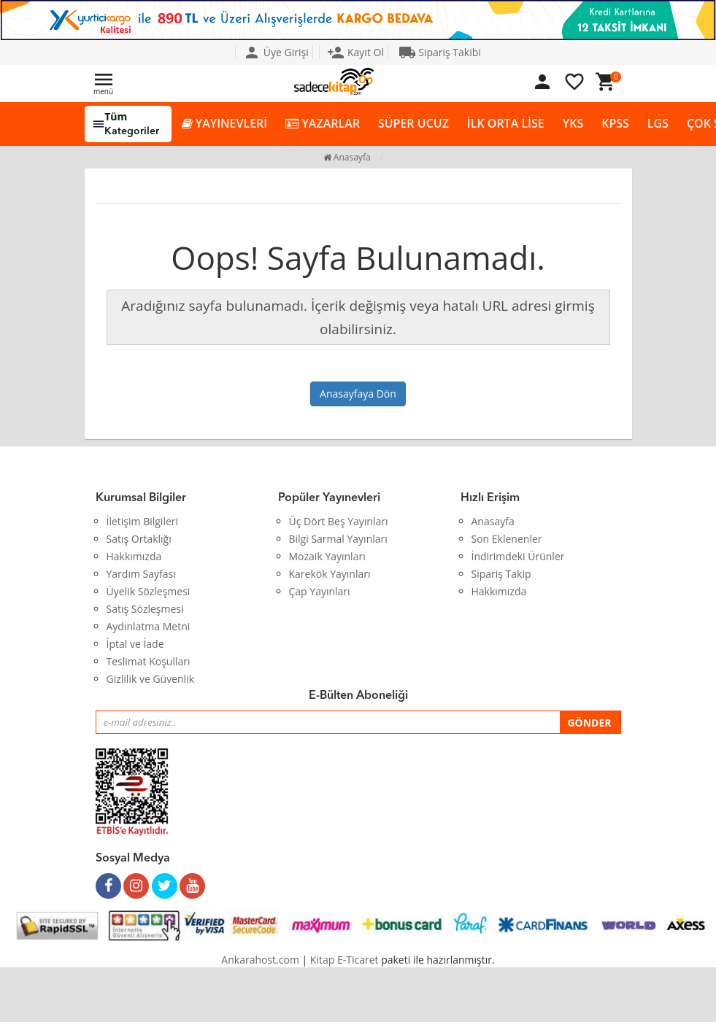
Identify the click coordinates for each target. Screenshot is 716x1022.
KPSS (615, 123)
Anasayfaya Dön (358, 393)
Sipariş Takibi (440, 52)
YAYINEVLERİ (225, 123)
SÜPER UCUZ (413, 123)
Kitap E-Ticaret (344, 960)
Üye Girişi (276, 52)
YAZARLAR (322, 123)
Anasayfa (347, 157)
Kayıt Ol (355, 52)
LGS (658, 123)
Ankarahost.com (260, 960)
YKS (573, 123)
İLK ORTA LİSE (505, 123)
